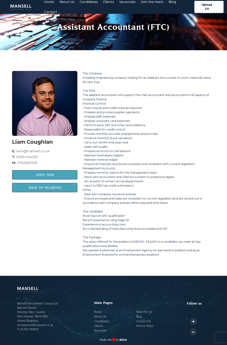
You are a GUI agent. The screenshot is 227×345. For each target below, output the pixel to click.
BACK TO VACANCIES (45, 187)
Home (98, 315)
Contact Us (143, 324)
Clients (98, 329)
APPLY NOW (45, 175)
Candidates (101, 324)
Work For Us (144, 315)
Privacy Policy (145, 329)
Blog (139, 319)
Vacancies (100, 333)
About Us (100, 319)
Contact (50, 12)
